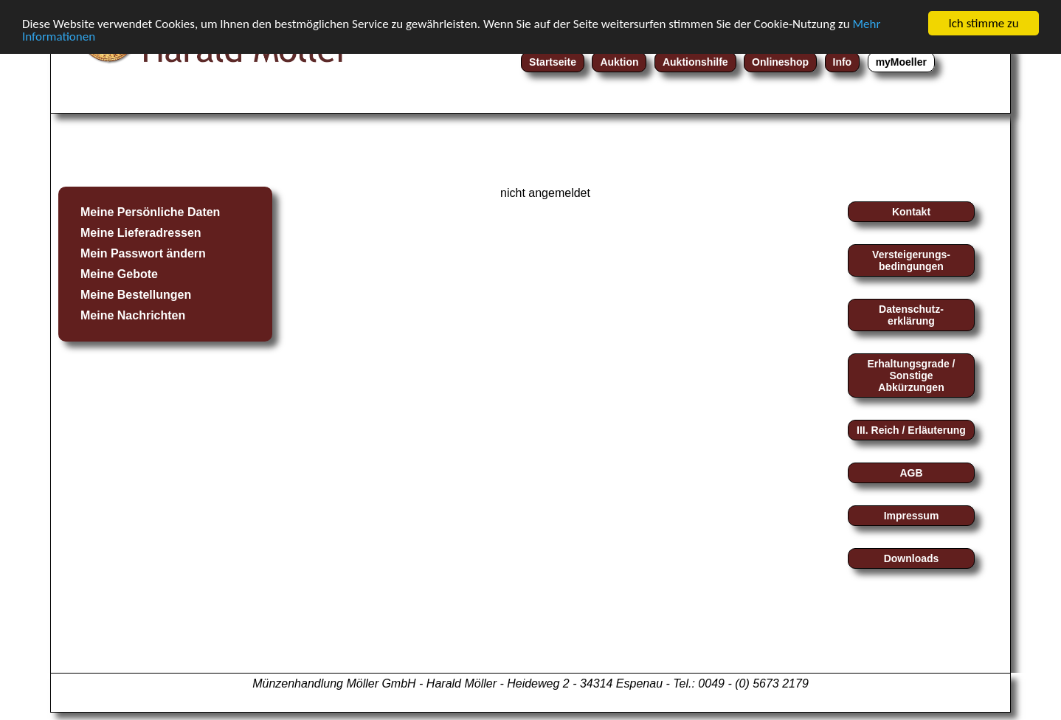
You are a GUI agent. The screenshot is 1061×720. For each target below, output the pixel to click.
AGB (910, 473)
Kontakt (911, 212)
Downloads (911, 558)
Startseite (552, 62)
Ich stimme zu (983, 23)
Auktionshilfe (695, 62)
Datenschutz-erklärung (911, 315)
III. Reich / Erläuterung (911, 430)
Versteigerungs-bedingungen (911, 260)
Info (842, 62)
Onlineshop (780, 62)
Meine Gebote (119, 274)
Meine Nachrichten (132, 315)
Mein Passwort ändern (143, 253)
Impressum (911, 516)
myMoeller (901, 62)
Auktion (619, 62)
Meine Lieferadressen (140, 232)
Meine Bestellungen (135, 294)
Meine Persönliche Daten (150, 212)
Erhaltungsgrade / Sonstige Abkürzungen (911, 375)
